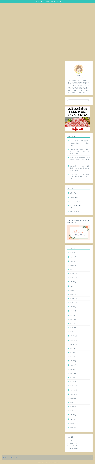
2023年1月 (73, 294)
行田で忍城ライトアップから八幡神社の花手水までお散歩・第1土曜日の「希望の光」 (79, 168)
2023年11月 (73, 278)
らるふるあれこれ (75, 197)
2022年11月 (73, 303)
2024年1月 (73, 269)
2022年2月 (73, 328)
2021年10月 (73, 344)
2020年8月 (73, 398)
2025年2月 (73, 265)
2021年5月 (73, 365)
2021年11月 (73, 340)
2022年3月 (73, 323)
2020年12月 (73, 386)
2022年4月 (73, 319)
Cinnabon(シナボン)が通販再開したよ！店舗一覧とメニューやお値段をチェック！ (80, 143)
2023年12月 (73, 273)
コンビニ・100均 (75, 201)
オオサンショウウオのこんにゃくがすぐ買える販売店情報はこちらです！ (79, 176)
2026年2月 (73, 253)
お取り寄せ (73, 193)
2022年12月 (73, 298)
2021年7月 (73, 357)
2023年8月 (73, 282)
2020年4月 (73, 415)
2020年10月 (73, 394)
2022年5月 (73, 315)
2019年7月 (73, 423)
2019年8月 (73, 419)
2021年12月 (73, 336)
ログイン (71, 441)
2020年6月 (73, 406)
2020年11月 (73, 390)
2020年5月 (73, 411)
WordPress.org (73, 448)
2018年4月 (73, 427)
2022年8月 (73, 307)
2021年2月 (73, 377)
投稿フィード (73, 443)
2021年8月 (73, 352)
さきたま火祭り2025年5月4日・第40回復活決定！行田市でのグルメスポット (80, 160)
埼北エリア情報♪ (75, 212)
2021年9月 (73, 348)
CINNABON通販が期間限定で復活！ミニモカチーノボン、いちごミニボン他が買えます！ (80, 151)
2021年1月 (73, 382)
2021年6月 (73, 361)
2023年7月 (73, 286)
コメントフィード (74, 446)
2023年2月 (73, 290)
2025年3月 (73, 261)
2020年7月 (73, 402)
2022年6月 (73, 311)
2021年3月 (73, 373)
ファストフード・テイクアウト (77, 206)
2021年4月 (73, 369)
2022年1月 (73, 332)
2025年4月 (73, 257)
